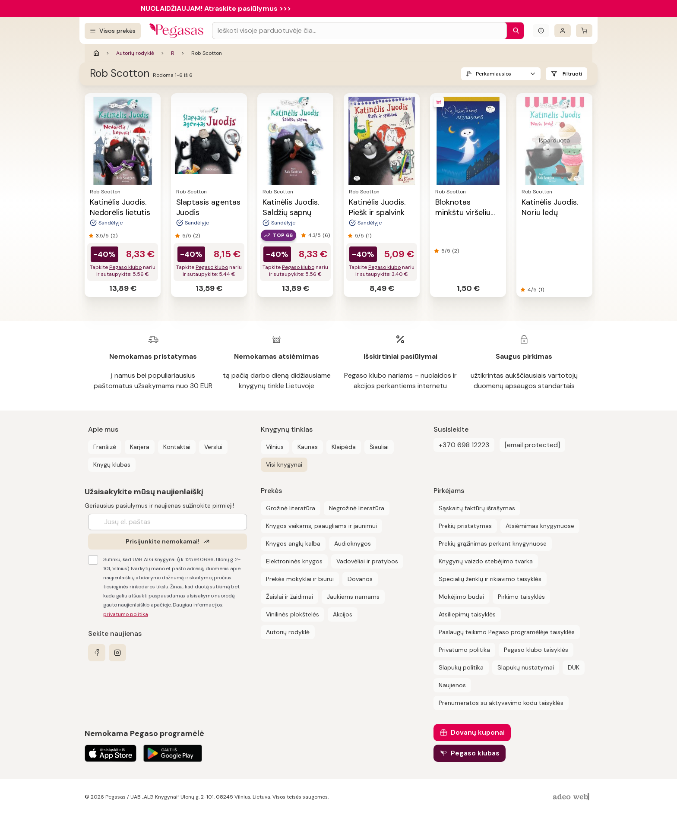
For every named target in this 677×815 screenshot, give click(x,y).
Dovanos (360, 579)
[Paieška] (513, 30)
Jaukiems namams (353, 596)
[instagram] (117, 652)
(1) (368, 235)
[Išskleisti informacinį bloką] (541, 30)
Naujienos (452, 685)
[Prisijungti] (562, 30)
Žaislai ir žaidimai (289, 596)
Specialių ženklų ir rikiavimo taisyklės (490, 579)
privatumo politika (125, 614)
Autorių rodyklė (135, 53)
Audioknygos (352, 543)
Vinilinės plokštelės (292, 614)
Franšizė (104, 447)
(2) (114, 235)
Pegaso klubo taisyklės (536, 650)
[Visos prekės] (113, 31)
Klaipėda (344, 447)
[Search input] (359, 30)
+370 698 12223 (464, 444)
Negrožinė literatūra (356, 508)
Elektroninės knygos (294, 561)
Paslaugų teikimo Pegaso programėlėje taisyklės (507, 632)
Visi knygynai (284, 464)
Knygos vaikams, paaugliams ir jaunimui (321, 526)
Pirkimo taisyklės (521, 596)
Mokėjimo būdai (461, 596)
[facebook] (96, 652)
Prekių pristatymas (465, 526)
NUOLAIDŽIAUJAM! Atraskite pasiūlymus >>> (216, 8)
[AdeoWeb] (572, 797)
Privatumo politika (464, 650)
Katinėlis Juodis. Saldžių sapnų (291, 207)
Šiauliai (379, 447)
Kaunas (307, 447)
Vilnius (275, 447)
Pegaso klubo (125, 267)
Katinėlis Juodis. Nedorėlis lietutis (120, 207)
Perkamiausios (493, 73)
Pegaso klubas (475, 753)
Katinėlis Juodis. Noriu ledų (550, 207)
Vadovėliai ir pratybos (367, 561)
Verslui (213, 447)
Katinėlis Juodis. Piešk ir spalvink (377, 207)
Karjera (139, 447)
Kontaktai (176, 447)
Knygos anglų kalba (293, 543)
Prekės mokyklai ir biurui (300, 579)
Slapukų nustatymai (525, 667)
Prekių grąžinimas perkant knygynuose (493, 543)
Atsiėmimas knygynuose (540, 526)
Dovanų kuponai (478, 732)
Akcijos (342, 614)
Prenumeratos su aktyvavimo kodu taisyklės (501, 703)
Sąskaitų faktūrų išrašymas (477, 508)
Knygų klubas (111, 464)
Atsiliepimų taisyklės (467, 614)
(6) (326, 235)
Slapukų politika (461, 667)
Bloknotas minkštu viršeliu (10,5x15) (462, 212)
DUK (573, 667)
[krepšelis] (584, 30)
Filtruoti (572, 73)
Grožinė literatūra (290, 508)
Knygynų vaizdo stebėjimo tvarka (486, 561)
